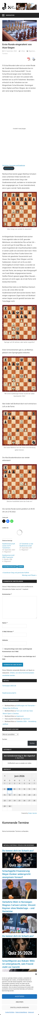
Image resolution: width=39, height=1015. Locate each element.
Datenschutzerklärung (21, 1012)
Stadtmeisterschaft (9, 566)
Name (5, 623)
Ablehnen (19, 1002)
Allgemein (32, 51)
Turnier (20, 566)
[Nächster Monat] (34, 776)
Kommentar (7, 594)
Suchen (4, 739)
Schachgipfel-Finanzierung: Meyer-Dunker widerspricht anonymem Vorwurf (16, 874)
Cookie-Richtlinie (9, 1012)
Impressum (31, 1012)
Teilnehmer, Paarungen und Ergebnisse (13, 165)
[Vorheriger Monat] (4, 776)
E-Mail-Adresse (8, 631)
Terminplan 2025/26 (9, 686)
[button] (36, 974)
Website (5, 640)
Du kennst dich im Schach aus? (18, 850)
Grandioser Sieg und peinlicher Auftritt (16, 573)
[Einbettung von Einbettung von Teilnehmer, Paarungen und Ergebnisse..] (19, 128)
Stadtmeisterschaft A (9, 693)
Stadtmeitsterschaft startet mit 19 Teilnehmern (8, 546)
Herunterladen (8, 168)
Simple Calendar (32, 813)
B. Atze (22, 51)
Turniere (5, 53)
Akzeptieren (19, 996)
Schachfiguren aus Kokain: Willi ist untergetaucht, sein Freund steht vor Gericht (18, 963)
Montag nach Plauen (29, 575)
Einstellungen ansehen (19, 1007)
